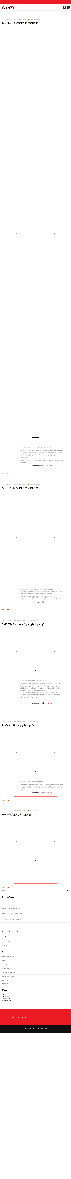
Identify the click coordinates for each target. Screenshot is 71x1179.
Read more (5, 620)
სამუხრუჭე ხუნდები (20, 19)
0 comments (7, 19)
